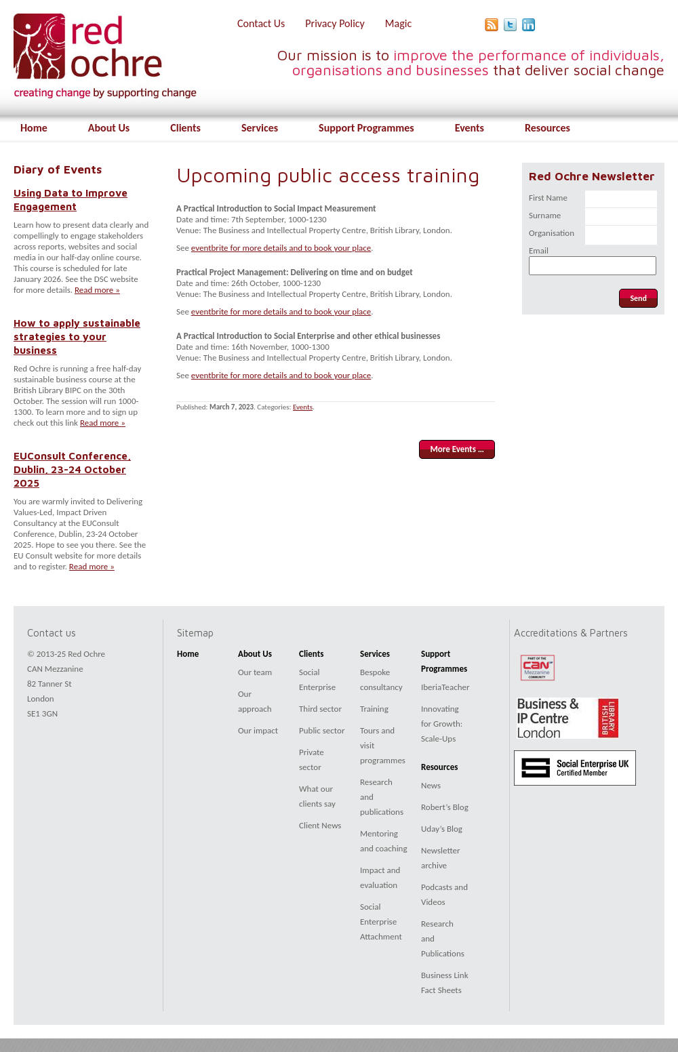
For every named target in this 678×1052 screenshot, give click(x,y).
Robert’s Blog (444, 807)
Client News (320, 825)
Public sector (321, 730)
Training (374, 709)
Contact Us (261, 23)
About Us (108, 127)
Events (469, 127)
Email (539, 250)
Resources (547, 127)
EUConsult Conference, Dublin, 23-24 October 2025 (72, 469)
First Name (548, 198)
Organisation (551, 233)
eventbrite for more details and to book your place (281, 248)
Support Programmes (366, 127)
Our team (255, 672)
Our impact (258, 730)
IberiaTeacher (445, 687)
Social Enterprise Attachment (381, 922)
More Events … (457, 449)
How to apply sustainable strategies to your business (77, 336)
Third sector (320, 709)
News (431, 785)
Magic (398, 23)
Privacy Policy (335, 23)
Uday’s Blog (441, 829)
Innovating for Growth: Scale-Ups (441, 724)
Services (259, 127)
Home (33, 127)
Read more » (97, 290)
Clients (185, 127)
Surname (545, 215)
